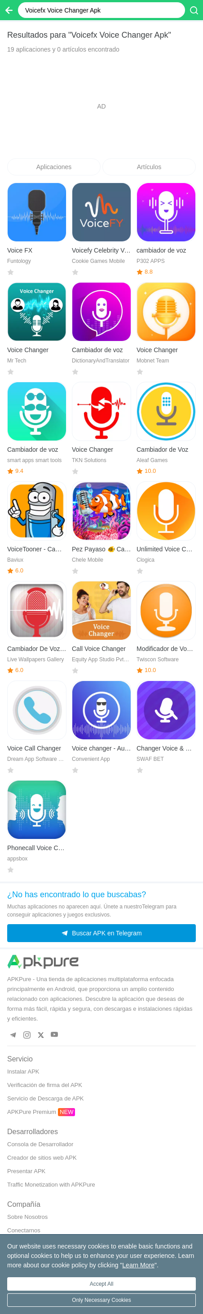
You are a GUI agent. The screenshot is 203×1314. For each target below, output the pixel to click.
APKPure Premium (31, 1112)
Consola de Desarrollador (40, 1144)
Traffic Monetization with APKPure (51, 1184)
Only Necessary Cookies (101, 1300)
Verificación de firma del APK (44, 1085)
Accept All (102, 1284)
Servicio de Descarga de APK (45, 1098)
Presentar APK (26, 1171)
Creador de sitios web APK (42, 1157)
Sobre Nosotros (27, 1217)
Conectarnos (23, 1230)
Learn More (138, 1265)
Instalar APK (23, 1071)
